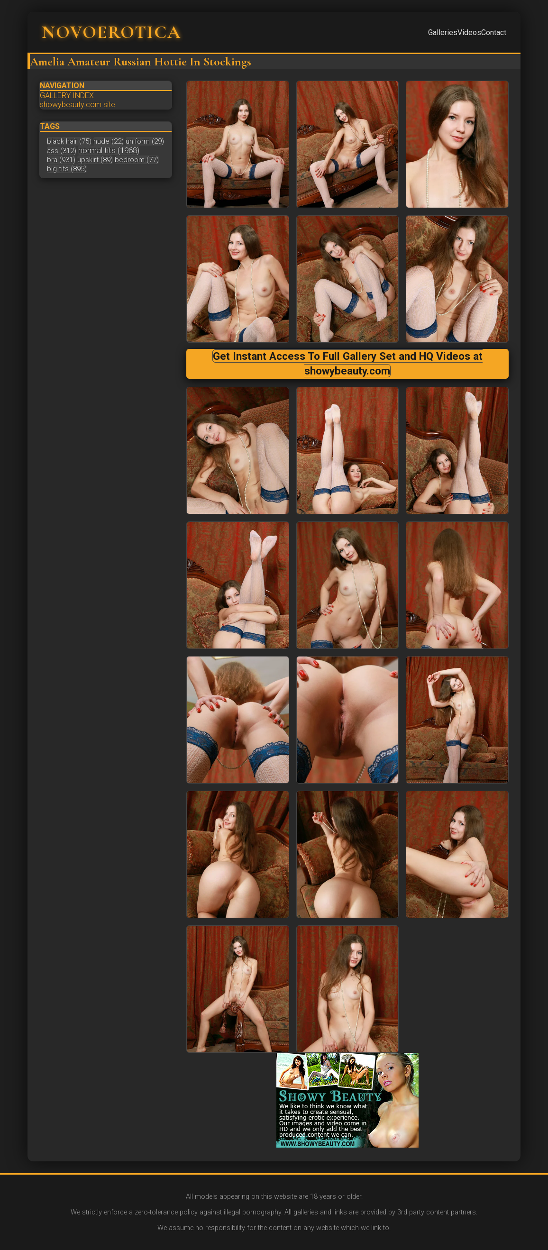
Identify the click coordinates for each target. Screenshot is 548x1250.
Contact (493, 32)
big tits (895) (67, 168)
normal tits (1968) (108, 150)
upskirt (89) (95, 159)
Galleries (442, 32)
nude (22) (108, 141)
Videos (469, 32)
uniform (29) (145, 141)
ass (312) (61, 150)
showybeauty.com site (77, 104)
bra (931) (61, 159)
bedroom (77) (137, 159)
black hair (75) (69, 141)
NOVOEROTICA (111, 32)
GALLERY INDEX (67, 95)
